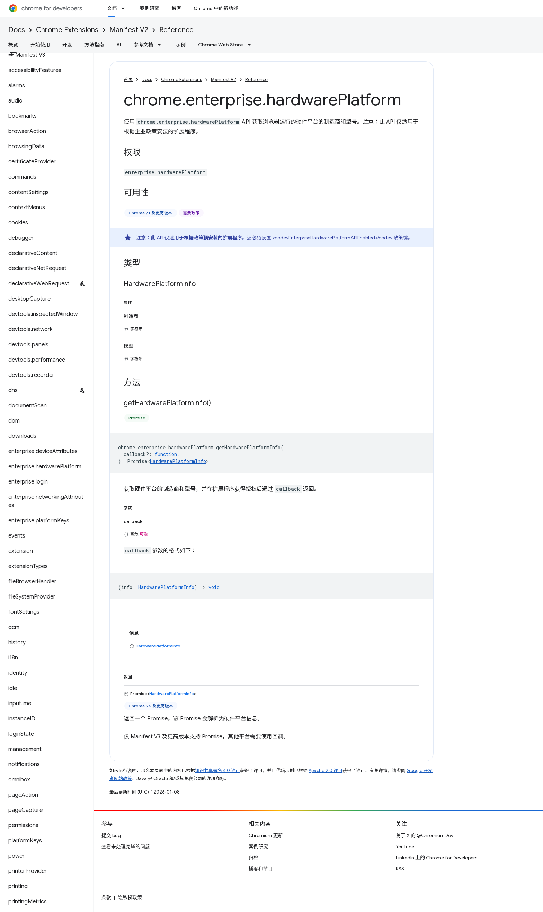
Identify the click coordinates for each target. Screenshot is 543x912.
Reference (176, 30)
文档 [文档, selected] (112, 8)
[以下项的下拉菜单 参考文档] (161, 45)
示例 (181, 45)
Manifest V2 (128, 30)
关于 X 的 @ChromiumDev (424, 835)
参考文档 (143, 45)
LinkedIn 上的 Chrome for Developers (436, 858)
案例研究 (149, 8)
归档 (253, 858)
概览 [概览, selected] (13, 45)
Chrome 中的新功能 (216, 8)
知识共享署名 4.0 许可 (217, 770)
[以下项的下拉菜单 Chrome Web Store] (251, 45)
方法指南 (94, 45)
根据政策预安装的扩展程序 (213, 237)
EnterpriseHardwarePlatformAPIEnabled (331, 237)
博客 (176, 8)
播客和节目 (261, 869)
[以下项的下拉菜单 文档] (125, 8)
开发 (67, 45)
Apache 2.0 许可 (325, 770)
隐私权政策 (130, 897)
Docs (16, 30)
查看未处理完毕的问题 (125, 846)
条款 (106, 897)
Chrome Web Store (220, 45)
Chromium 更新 (266, 835)
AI (118, 45)
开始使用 (40, 45)
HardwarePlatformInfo (178, 461)
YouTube (405, 846)
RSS (400, 869)
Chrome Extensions (67, 30)
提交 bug (111, 835)
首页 (128, 79)
